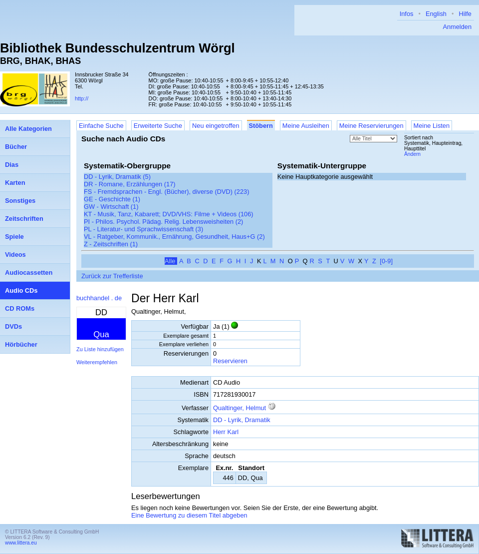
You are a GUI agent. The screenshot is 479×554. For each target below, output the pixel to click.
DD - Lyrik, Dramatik (241, 420)
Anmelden (457, 26)
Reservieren (230, 361)
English (436, 13)
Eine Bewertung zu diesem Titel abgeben (189, 515)
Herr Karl (226, 432)
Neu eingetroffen (215, 125)
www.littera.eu (21, 543)
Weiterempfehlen (96, 362)
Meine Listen (432, 125)
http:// (81, 98)
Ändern (412, 154)
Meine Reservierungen (371, 125)
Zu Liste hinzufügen (100, 349)
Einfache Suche (101, 125)
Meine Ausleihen (305, 125)
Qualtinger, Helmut (239, 408)
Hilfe (465, 13)
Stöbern (261, 125)
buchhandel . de (99, 298)
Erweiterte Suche (158, 125)
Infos (407, 13)
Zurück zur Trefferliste (112, 276)
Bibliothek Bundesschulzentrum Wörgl (117, 48)
